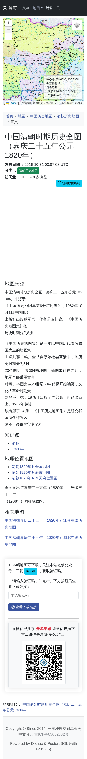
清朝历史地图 (68, 116)
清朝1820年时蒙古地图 (31, 472)
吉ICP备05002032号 (51, 734)
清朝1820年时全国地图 (31, 467)
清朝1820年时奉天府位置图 (34, 478)
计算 (49, 8)
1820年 (18, 449)
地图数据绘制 (69, 183)
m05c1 (31, 571)
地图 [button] (36, 8)
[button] (8, 23)
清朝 (15, 443)
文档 (25, 8)
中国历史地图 (41, 116)
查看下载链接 (24, 607)
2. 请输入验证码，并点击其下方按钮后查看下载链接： (42, 584)
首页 (10, 8)
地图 (21, 116)
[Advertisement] (41, 237)
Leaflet (11, 103)
